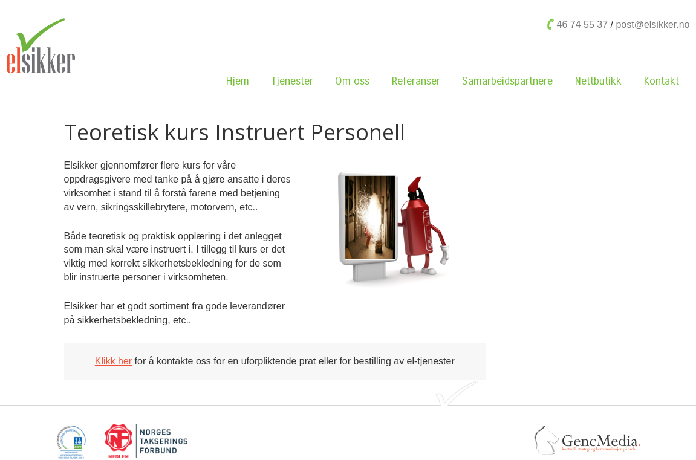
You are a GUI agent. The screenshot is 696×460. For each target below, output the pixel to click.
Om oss (355, 81)
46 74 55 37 (582, 24)
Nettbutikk (600, 81)
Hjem (237, 81)
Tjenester (292, 81)
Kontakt (661, 81)
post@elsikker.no (652, 24)
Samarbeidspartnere (507, 81)
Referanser (415, 81)
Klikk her (113, 361)
